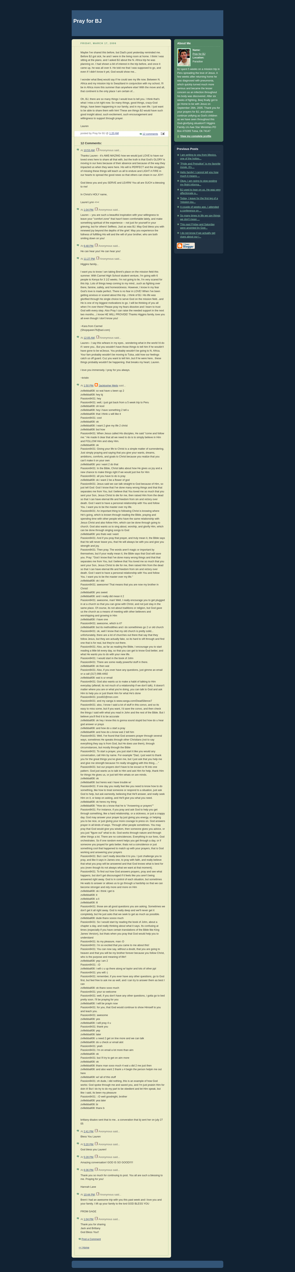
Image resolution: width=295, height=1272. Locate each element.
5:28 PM (88, 1157)
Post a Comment (91, 1239)
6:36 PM (88, 1170)
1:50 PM (88, 385)
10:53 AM (89, 150)
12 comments (150, 134)
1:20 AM (114, 133)
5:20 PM (88, 1144)
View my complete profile (195, 136)
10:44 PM (89, 1194)
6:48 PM (88, 246)
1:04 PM (88, 209)
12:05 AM (89, 337)
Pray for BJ (87, 21)
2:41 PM (88, 1131)
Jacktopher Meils (108, 385)
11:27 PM (89, 258)
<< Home (84, 1247)
